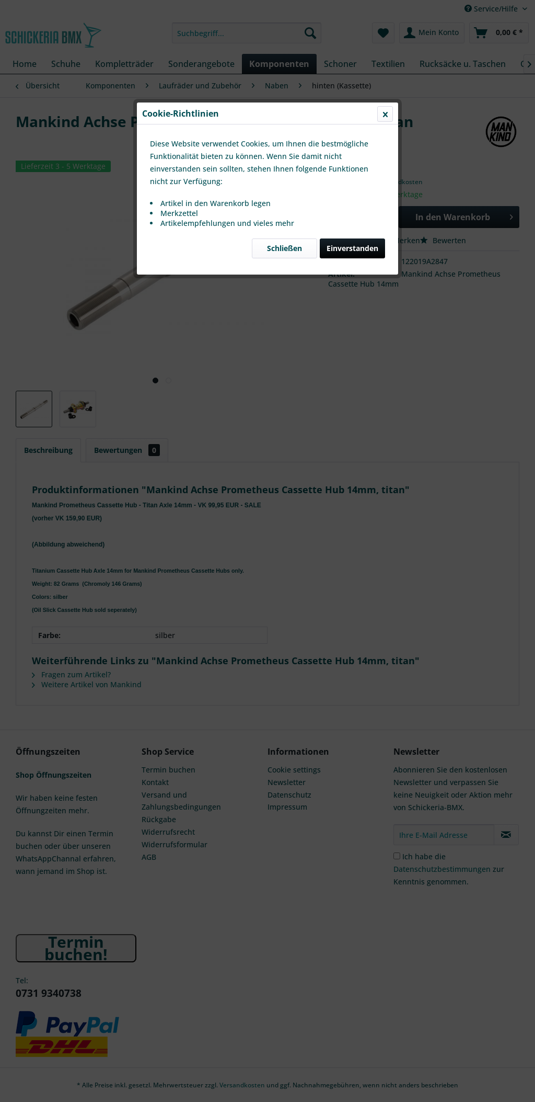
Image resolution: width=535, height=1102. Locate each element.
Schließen (284, 248)
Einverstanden (352, 248)
